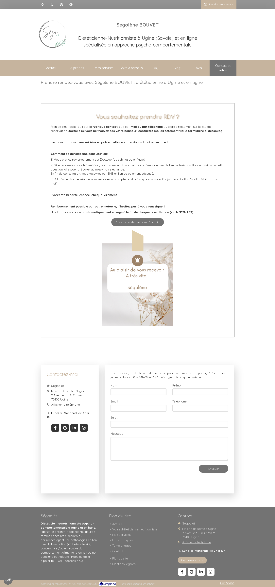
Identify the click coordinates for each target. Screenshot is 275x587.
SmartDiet (148, 583)
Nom (114, 385)
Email (114, 401)
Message (117, 434)
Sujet (114, 417)
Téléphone (179, 401)
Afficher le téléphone (65, 404)
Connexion (227, 583)
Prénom (177, 385)
